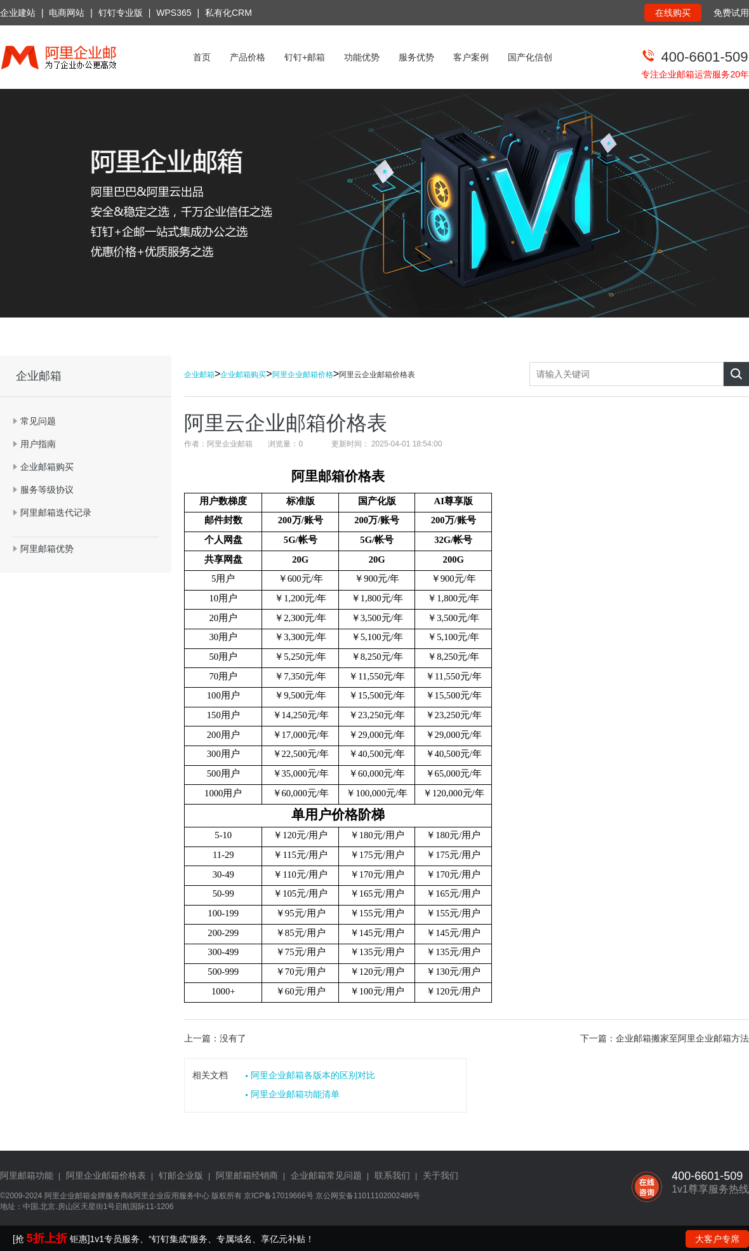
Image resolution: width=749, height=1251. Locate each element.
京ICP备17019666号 (278, 1195)
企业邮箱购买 (243, 374)
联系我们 (392, 1175)
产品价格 (247, 57)
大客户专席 (717, 1239)
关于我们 (440, 1175)
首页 (202, 57)
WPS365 (173, 13)
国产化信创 (530, 57)
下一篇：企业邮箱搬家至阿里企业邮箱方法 (664, 1038)
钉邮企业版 (181, 1175)
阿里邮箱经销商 (247, 1175)
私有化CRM (228, 13)
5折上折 (47, 1238)
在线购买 (673, 13)
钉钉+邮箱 (304, 57)
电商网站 (66, 13)
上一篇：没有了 (215, 1038)
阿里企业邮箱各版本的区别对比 (313, 1075)
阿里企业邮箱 (67, 1195)
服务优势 (416, 57)
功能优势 (362, 57)
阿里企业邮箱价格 (302, 374)
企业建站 (18, 13)
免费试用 (731, 13)
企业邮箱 (199, 374)
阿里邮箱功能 (26, 1175)
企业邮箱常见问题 (326, 1175)
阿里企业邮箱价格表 (106, 1175)
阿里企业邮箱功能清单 (295, 1094)
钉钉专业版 (120, 13)
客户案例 (471, 57)
